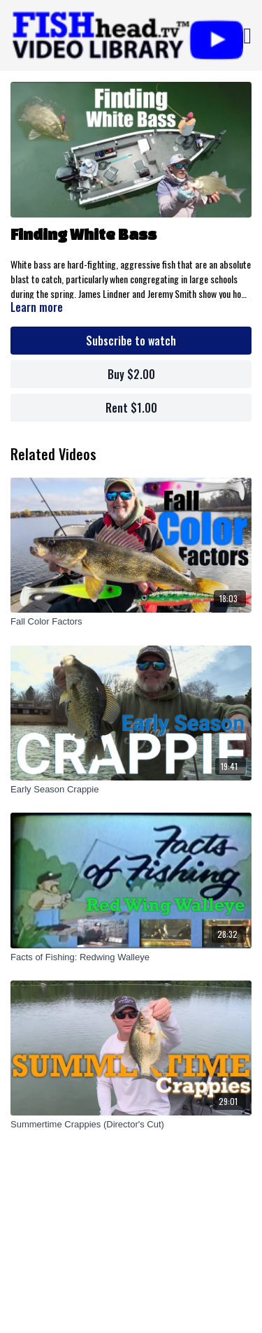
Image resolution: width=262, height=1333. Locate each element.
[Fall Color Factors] (131, 622)
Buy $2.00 (131, 374)
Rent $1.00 (131, 407)
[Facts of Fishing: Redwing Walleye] (131, 957)
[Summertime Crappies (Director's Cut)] (131, 1125)
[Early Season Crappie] (131, 790)
